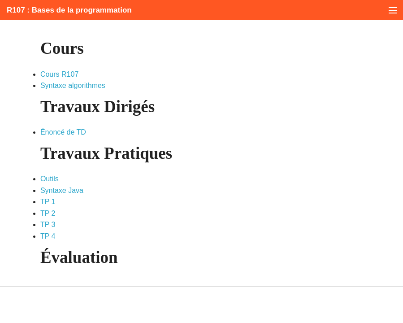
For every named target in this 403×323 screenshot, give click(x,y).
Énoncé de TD (63, 132)
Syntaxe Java (61, 190)
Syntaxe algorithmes (72, 85)
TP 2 (48, 213)
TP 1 (48, 201)
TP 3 (48, 224)
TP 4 (48, 236)
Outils (49, 179)
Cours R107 (59, 74)
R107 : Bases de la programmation (69, 10)
